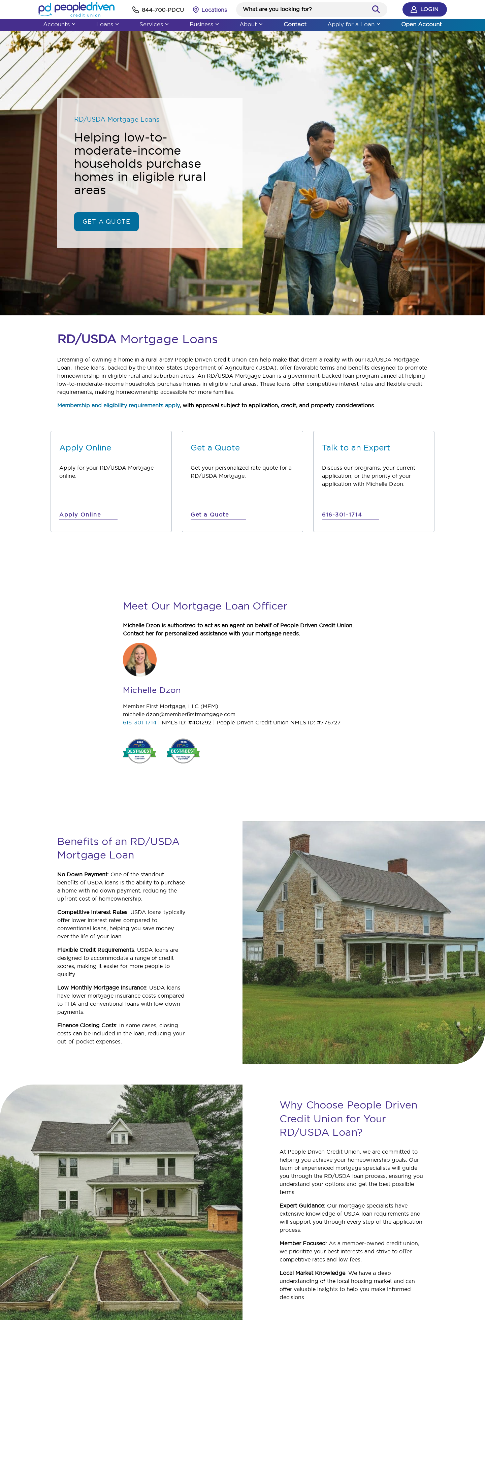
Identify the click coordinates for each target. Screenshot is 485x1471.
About (251, 24)
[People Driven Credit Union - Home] (55, 9)
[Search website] (312, 9)
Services (142, 24)
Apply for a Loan (366, 24)
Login (446, 9)
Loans (89, 24)
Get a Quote (106, 221)
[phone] (143, 9)
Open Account (442, 24)
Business (198, 24)
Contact (304, 24)
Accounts (35, 24)
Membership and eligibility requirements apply (118, 405)
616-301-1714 (140, 722)
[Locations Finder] (202, 9)
